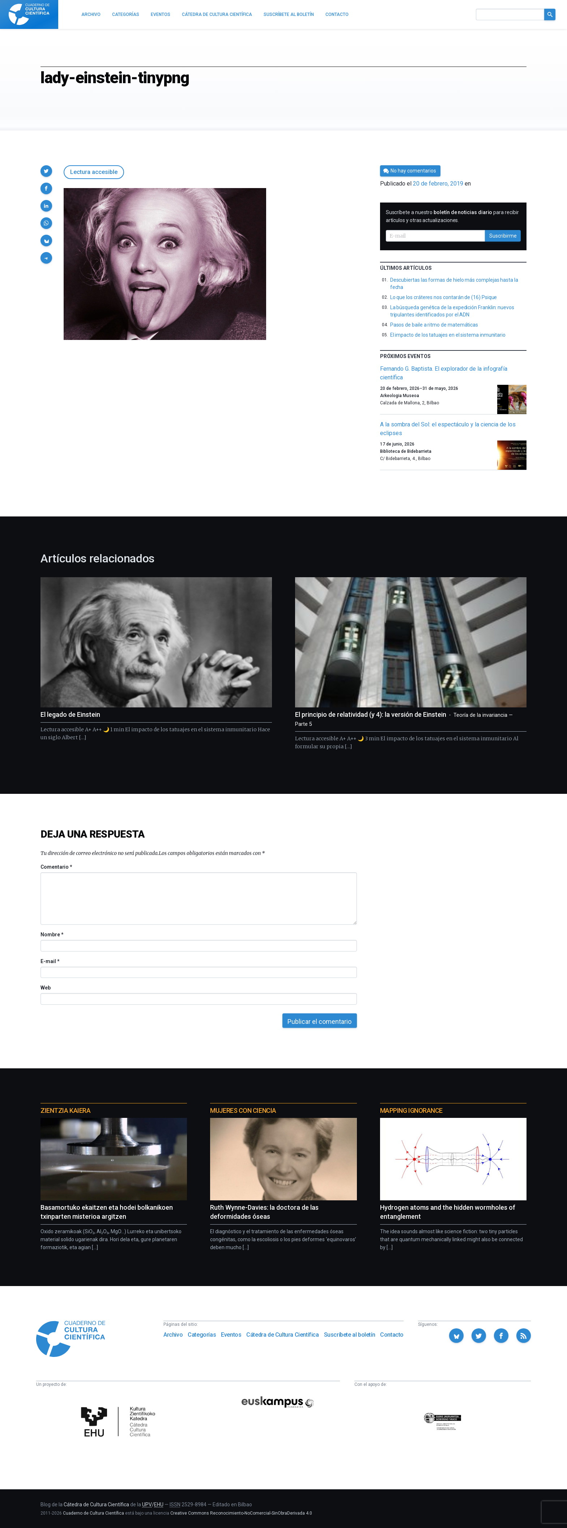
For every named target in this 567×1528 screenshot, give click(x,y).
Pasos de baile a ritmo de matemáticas (434, 325)
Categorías (202, 1334)
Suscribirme (503, 236)
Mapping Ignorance (411, 1110)
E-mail (49, 961)
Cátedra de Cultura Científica (282, 1334)
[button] (46, 171)
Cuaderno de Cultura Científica (93, 1513)
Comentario (56, 867)
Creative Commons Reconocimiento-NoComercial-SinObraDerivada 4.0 (241, 1513)
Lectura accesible (94, 172)
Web (45, 988)
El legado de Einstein (70, 714)
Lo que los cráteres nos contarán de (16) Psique (443, 297)
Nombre (51, 934)
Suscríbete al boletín (349, 1334)
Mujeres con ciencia (243, 1110)
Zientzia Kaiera (65, 1110)
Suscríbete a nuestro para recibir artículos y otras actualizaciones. (452, 216)
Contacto (392, 1334)
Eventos (231, 1334)
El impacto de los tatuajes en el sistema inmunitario (448, 335)
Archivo (173, 1334)
